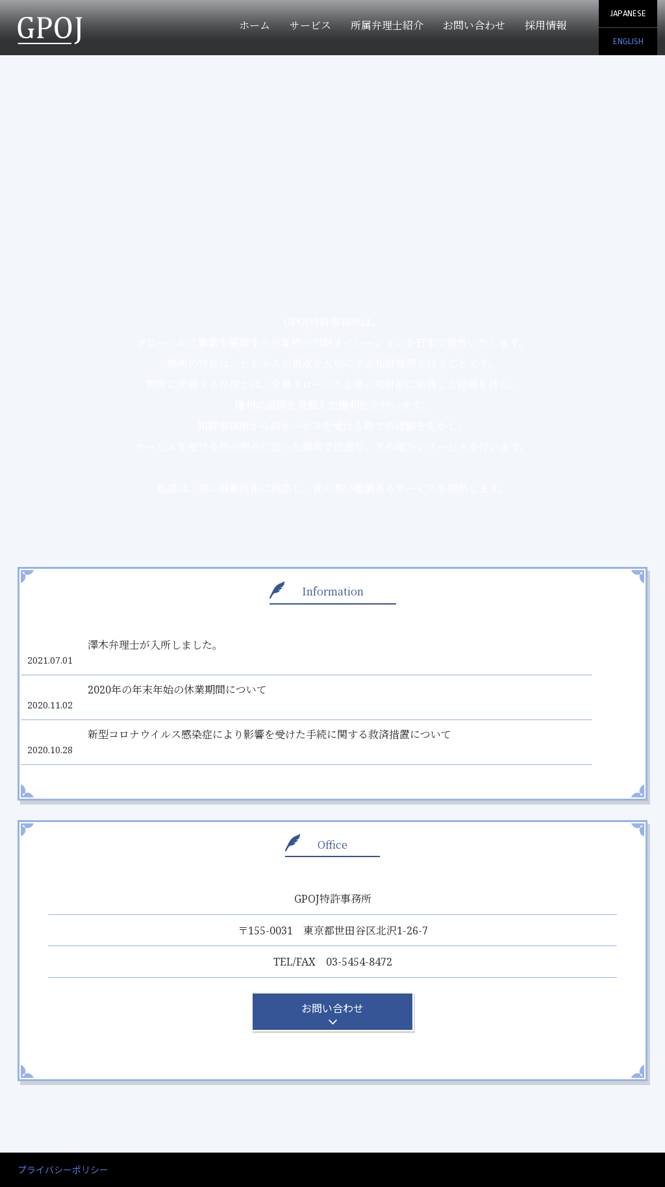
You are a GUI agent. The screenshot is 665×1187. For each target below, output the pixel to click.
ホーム (254, 25)
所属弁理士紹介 (387, 25)
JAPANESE (628, 13)
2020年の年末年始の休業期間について (191, 675)
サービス (310, 25)
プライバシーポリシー (63, 1125)
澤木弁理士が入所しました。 (169, 645)
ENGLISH (628, 41)
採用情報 (545, 25)
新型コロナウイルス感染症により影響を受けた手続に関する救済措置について (284, 705)
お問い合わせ (474, 25)
